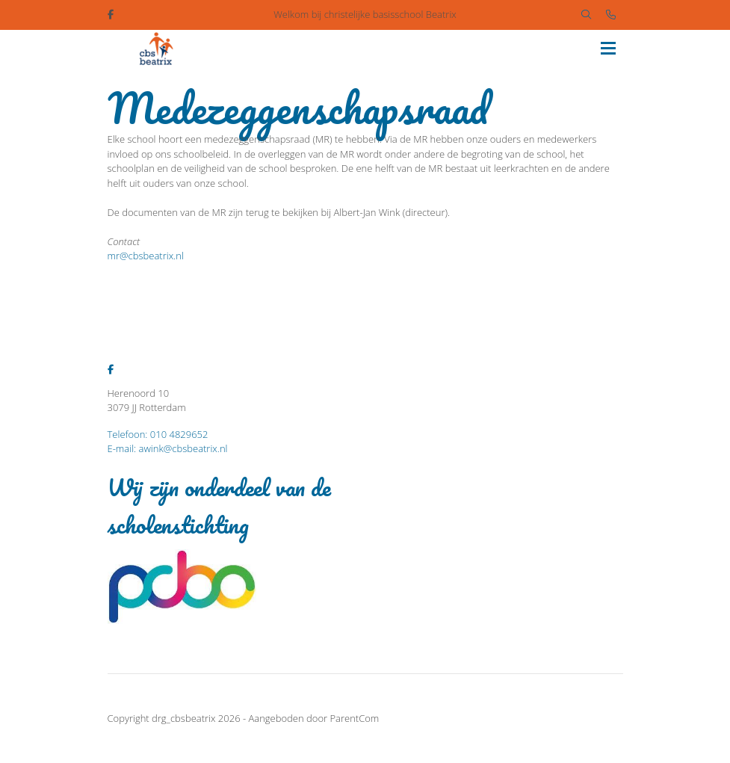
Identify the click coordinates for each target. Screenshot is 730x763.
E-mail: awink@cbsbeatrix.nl (168, 448)
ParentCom (354, 718)
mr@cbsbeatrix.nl (146, 255)
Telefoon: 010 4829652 (158, 434)
